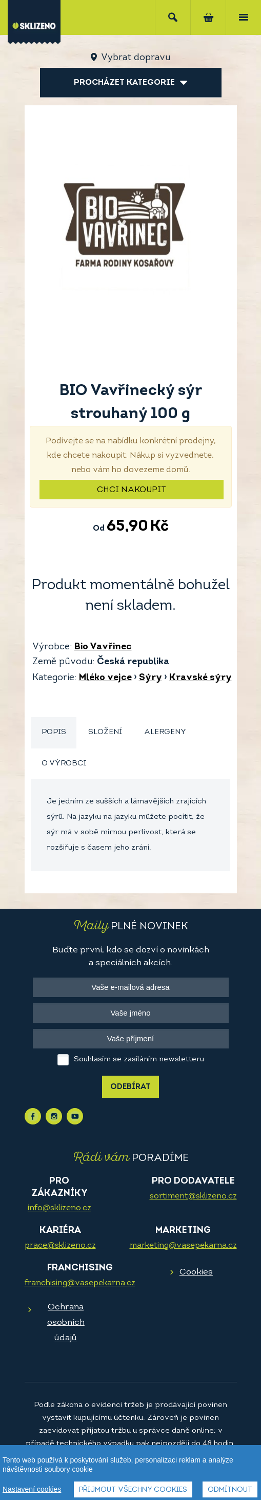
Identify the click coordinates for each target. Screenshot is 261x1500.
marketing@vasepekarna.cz (183, 1246)
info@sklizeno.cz (59, 1208)
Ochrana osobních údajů (66, 1322)
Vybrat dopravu (135, 58)
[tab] (53, 732)
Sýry (150, 678)
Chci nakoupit (131, 490)
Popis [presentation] (54, 732)
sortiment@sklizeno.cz (193, 1196)
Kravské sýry (200, 678)
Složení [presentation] (105, 732)
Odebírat (130, 1087)
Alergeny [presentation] (165, 732)
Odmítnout (230, 1490)
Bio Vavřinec (103, 647)
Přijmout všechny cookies (133, 1490)
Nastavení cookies (32, 1490)
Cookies (196, 1272)
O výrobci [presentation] (64, 763)
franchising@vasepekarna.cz (80, 1283)
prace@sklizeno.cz (60, 1246)
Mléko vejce (105, 678)
